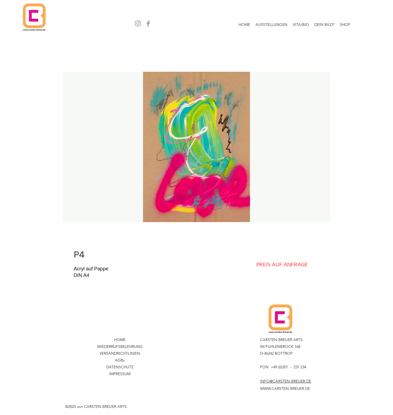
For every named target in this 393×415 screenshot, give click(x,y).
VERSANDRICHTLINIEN (120, 353)
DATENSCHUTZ (119, 367)
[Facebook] (148, 23)
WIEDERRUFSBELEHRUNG (120, 346)
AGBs (120, 360)
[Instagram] (138, 23)
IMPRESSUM (119, 373)
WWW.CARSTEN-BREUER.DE (285, 388)
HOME (120, 339)
